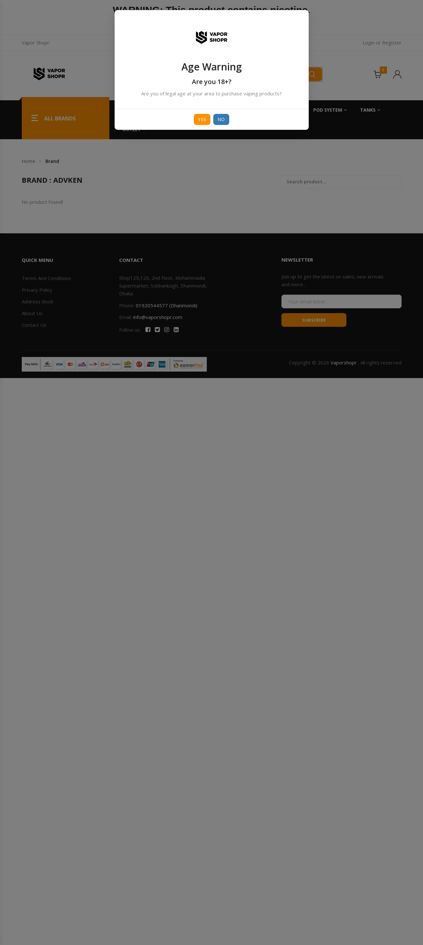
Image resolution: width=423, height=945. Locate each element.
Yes (202, 119)
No (221, 119)
